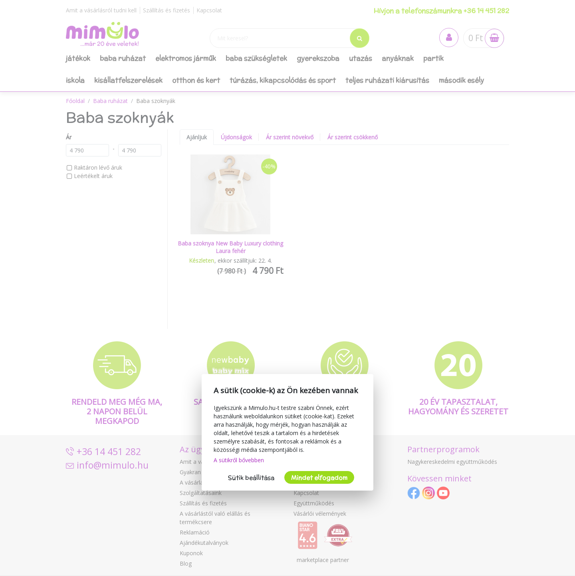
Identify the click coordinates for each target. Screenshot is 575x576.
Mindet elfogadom (319, 477)
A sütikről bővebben (239, 460)
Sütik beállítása (251, 477)
